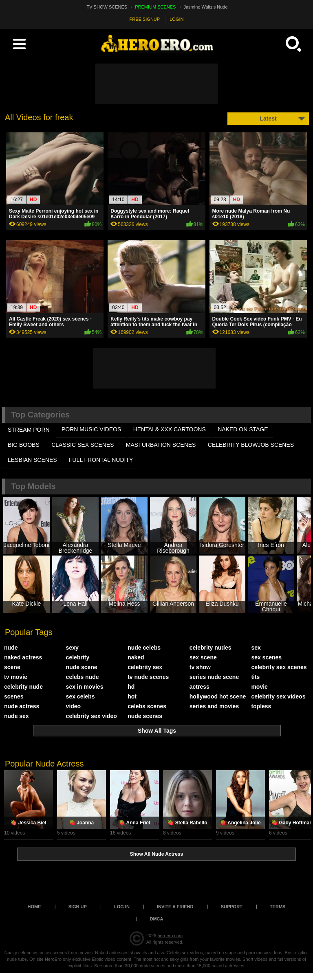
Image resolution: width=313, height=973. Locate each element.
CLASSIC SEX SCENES (82, 444)
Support (231, 906)
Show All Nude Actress (156, 854)
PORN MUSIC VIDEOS (91, 429)
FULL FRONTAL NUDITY (101, 460)
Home (34, 906)
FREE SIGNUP (145, 19)
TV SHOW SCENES (107, 6)
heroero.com (170, 935)
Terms (278, 906)
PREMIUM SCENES (155, 6)
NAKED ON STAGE (243, 429)
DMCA (156, 918)
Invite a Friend (175, 906)
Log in (122, 906)
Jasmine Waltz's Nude (206, 6)
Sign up (77, 906)
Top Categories (40, 414)
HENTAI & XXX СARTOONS (169, 429)
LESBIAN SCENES (32, 460)
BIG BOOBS (24, 444)
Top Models (33, 486)
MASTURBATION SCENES (161, 444)
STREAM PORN (29, 429)
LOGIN (176, 19)
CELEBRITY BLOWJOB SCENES (251, 444)
